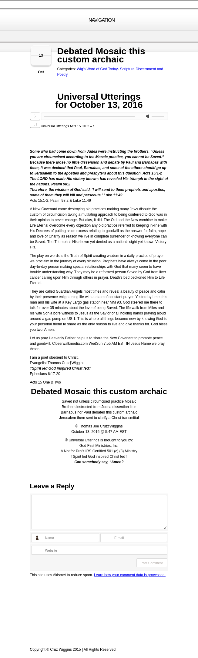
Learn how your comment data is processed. (130, 575)
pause (35, 124)
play (35, 116)
